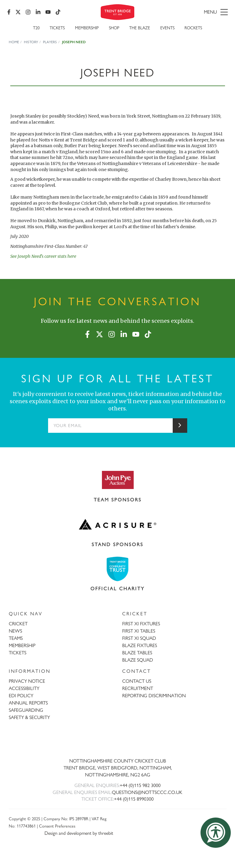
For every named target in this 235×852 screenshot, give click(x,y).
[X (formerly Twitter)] (18, 12)
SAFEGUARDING (26, 710)
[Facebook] (9, 12)
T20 (36, 27)
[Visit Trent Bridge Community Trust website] (117, 568)
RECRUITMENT (137, 688)
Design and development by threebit (78, 833)
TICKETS (17, 653)
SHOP (114, 27)
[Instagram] (28, 12)
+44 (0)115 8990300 (134, 799)
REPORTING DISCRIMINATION (154, 695)
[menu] (193, 12)
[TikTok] (58, 12)
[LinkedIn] (38, 12)
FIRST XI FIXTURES (141, 624)
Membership (87, 27)
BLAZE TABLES (137, 653)
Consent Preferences (57, 825)
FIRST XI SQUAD (139, 638)
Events (167, 27)
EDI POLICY (21, 695)
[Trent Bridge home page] (118, 741)
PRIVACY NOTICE (27, 681)
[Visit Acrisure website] (117, 524)
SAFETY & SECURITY (29, 717)
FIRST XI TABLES (138, 631)
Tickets (57, 27)
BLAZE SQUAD (137, 660)
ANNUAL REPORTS (28, 703)
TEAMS (16, 638)
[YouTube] (48, 12)
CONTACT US (136, 681)
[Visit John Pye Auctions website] (117, 480)
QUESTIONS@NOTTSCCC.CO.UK (147, 792)
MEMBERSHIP (22, 645)
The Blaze (139, 27)
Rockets (193, 27)
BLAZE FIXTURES (139, 645)
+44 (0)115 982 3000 (140, 785)
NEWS (15, 631)
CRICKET (18, 624)
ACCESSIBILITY (24, 688)
